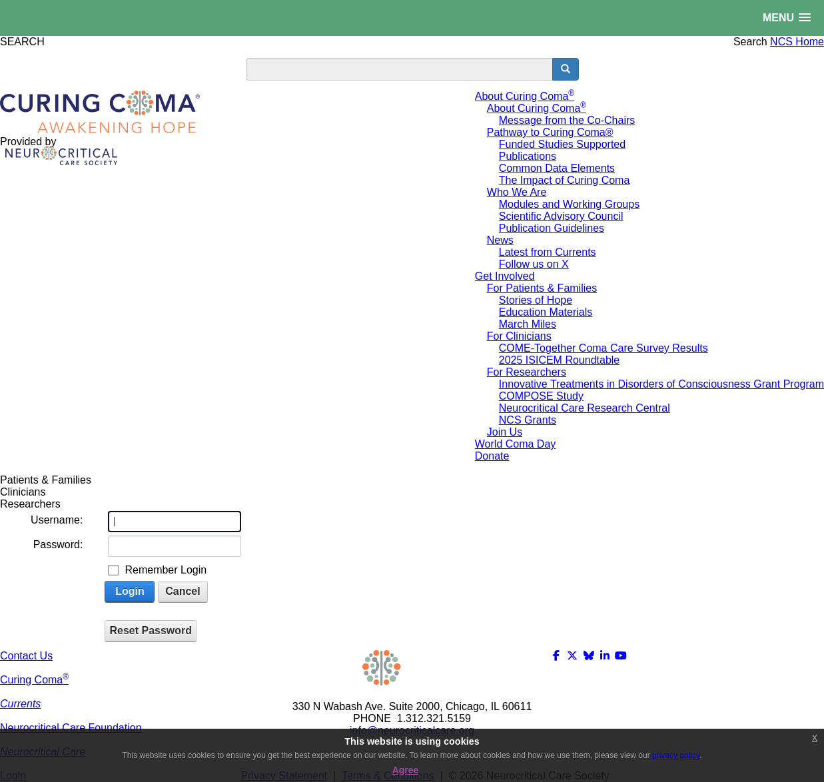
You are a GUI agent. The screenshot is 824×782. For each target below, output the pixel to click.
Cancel (182, 591)
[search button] (565, 69)
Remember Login (165, 570)
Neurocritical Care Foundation (71, 727)
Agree (405, 770)
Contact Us (26, 655)
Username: (57, 520)
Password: (58, 544)
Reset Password (150, 630)
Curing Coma (34, 679)
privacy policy (675, 755)
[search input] (399, 69)
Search (750, 41)
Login (130, 591)
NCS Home (797, 41)
